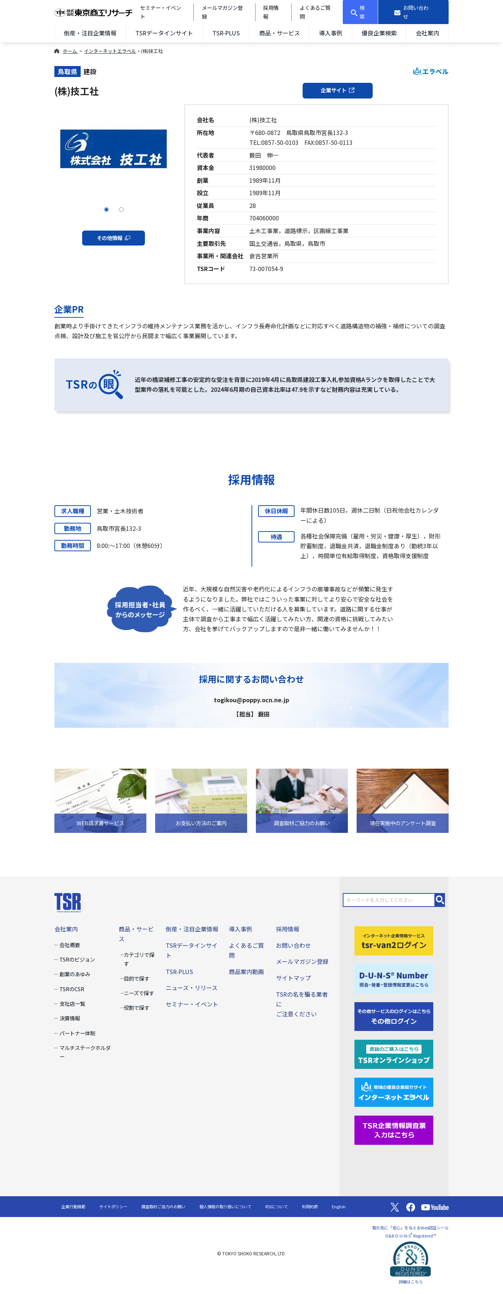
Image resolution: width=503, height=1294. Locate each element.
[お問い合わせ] (413, 12)
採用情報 (287, 928)
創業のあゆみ (74, 974)
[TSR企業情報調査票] (393, 1129)
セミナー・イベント (192, 1004)
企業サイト (337, 90)
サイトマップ (293, 977)
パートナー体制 (77, 1033)
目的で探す (136, 978)
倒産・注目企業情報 (90, 32)
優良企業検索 (379, 32)
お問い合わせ (293, 945)
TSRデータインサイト (164, 32)
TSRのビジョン (77, 959)
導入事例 (330, 32)
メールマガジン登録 (302, 961)
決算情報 (69, 1018)
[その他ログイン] (393, 1015)
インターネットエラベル (110, 50)
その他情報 (113, 238)
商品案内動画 (246, 971)
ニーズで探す (139, 993)
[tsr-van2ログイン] (393, 939)
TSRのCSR (71, 989)
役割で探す (136, 1007)
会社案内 (427, 32)
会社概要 (69, 945)
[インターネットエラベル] (393, 1091)
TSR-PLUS (226, 32)
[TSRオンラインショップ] (393, 1053)
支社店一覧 (72, 1003)
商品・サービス (279, 32)
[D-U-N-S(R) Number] (393, 977)
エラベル (431, 71)
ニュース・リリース (192, 987)
